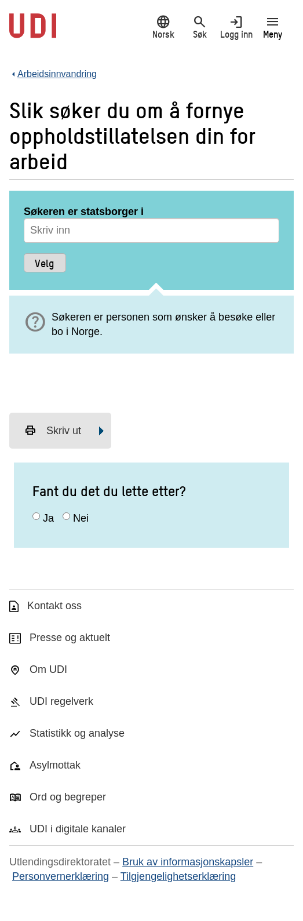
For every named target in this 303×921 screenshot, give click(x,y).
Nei (81, 518)
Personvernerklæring (60, 876)
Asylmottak (55, 765)
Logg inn (236, 27)
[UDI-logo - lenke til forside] (32, 32)
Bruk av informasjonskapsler (187, 862)
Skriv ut (52, 431)
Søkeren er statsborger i (84, 211)
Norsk (163, 27)
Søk (199, 27)
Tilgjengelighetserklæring (178, 876)
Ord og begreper (68, 797)
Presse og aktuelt (70, 637)
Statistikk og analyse (77, 733)
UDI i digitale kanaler (78, 829)
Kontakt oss (54, 605)
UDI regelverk (61, 701)
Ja (48, 518)
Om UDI (48, 669)
